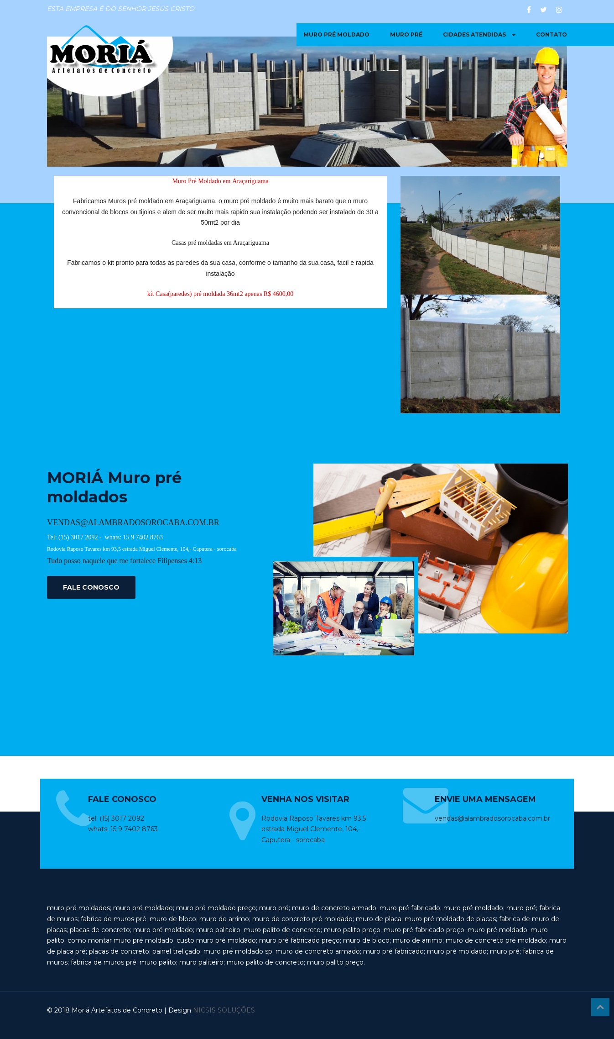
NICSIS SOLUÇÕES (224, 1010)
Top (600, 1007)
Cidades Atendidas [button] (479, 34)
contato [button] (551, 34)
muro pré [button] (406, 34)
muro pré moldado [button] (336, 34)
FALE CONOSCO (91, 587)
